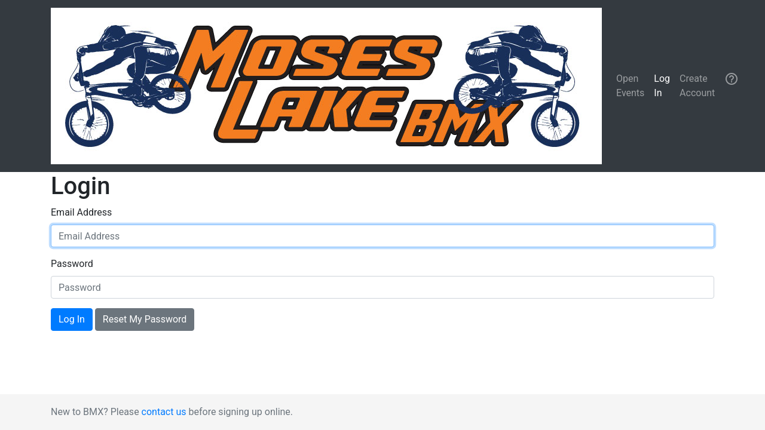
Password (72, 263)
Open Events (630, 86)
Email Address (81, 212)
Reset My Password (144, 319)
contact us (164, 411)
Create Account (697, 86)
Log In (662, 86)
